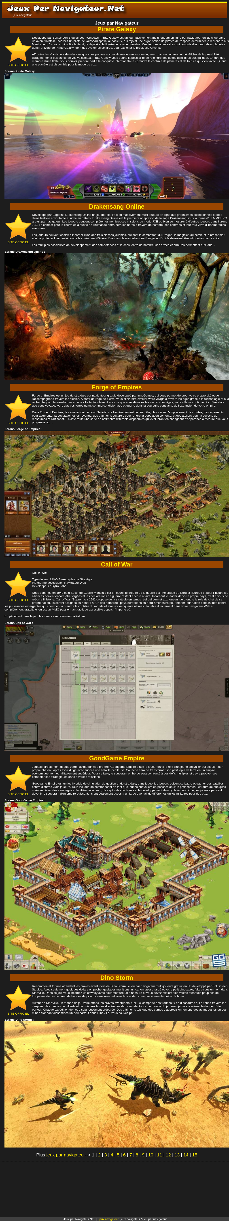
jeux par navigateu (65, 1154)
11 (159, 1154)
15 (194, 1154)
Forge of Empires (117, 387)
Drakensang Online (116, 206)
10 (150, 1154)
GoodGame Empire (116, 758)
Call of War (117, 564)
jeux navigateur (109, 1219)
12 (168, 1154)
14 (186, 1154)
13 (177, 1154)
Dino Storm (116, 977)
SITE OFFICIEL (18, 63)
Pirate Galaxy (117, 29)
